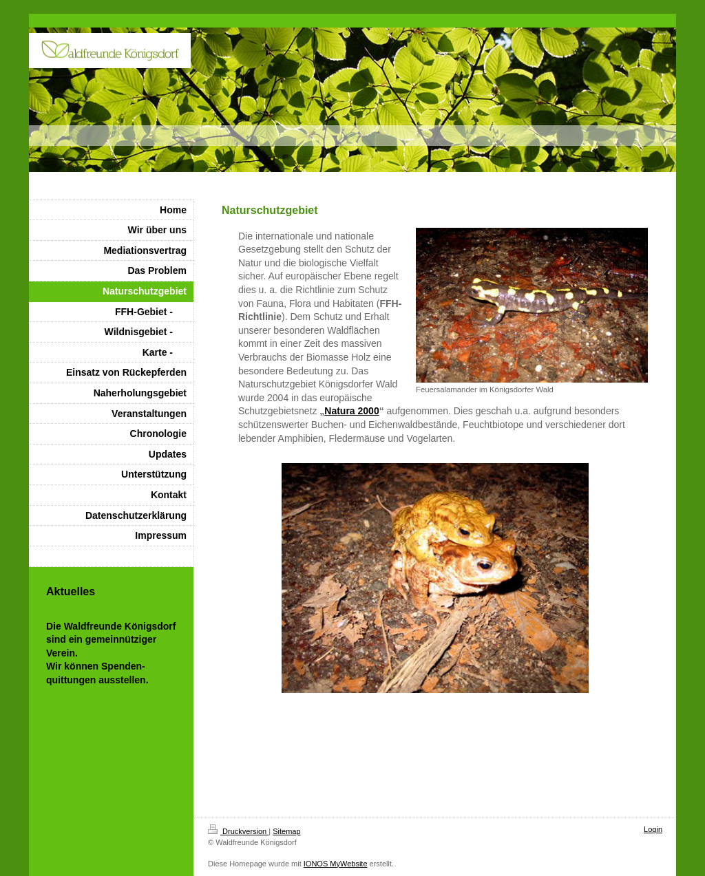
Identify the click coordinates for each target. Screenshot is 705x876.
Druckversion (238, 831)
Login (653, 829)
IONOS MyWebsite (336, 863)
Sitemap (286, 831)
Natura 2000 (351, 410)
